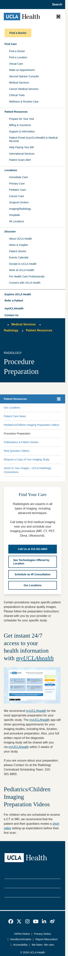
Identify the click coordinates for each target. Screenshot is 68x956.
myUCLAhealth (14, 308)
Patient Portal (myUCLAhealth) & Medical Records (33, 139)
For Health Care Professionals (27, 276)
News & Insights (18, 244)
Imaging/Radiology (20, 208)
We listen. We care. (43, 944)
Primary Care (17, 183)
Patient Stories (17, 251)
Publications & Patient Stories (21, 442)
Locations (11, 170)
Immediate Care (18, 177)
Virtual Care (16, 63)
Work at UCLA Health (21, 270)
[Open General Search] (56, 4)
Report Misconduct (47, 939)
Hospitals (14, 214)
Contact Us (12, 315)
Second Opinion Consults (24, 76)
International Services (22, 153)
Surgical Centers (19, 202)
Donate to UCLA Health (23, 263)
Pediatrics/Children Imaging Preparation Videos (31, 424)
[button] (33, 294)
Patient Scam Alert (20, 159)
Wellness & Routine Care (24, 101)
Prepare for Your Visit (21, 118)
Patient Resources (16, 111)
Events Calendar (19, 257)
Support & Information (22, 131)
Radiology (11, 330)
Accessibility (20, 944)
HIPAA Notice (22, 933)
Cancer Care (16, 196)
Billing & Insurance (20, 125)
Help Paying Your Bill (21, 147)
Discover (10, 231)
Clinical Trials (17, 95)
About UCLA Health (20, 238)
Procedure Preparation (17, 433)
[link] (11, 921)
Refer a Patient (14, 300)
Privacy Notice (42, 933)
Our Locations (12, 407)
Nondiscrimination (20, 939)
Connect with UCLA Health (24, 282)
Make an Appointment (22, 69)
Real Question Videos (16, 450)
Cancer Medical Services (23, 88)
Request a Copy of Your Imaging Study (26, 459)
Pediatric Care (17, 189)
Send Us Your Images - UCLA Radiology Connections (27, 470)
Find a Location (18, 57)
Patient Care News (15, 416)
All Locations (16, 221)
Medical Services (19, 82)
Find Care (11, 44)
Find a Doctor (17, 51)
